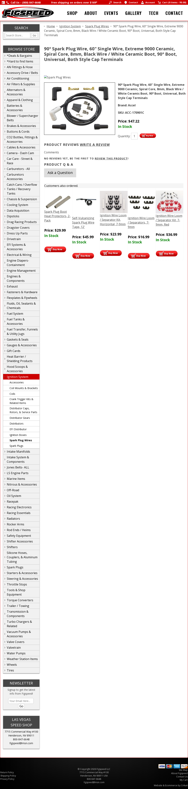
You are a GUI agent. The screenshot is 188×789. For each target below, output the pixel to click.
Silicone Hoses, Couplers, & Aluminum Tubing (22, 557)
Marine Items (16, 479)
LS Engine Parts (17, 473)
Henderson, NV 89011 (21, 735)
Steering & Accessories (22, 579)
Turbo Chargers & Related (19, 624)
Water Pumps (16, 653)
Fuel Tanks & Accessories (16, 321)
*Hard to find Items (20, 61)
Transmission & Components (17, 614)
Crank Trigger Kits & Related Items (21, 401)
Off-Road (13, 490)
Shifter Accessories (20, 541)
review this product (111, 158)
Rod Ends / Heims (19, 530)
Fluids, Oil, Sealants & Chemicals (21, 305)
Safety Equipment (19, 536)
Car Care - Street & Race (19, 161)
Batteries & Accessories (15, 108)
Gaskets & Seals (17, 339)
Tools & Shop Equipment (16, 592)
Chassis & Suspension (22, 199)
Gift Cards (13, 351)
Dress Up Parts (17, 233)
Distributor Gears (20, 418)
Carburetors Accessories (15, 176)
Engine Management (21, 271)
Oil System (14, 496)
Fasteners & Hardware (22, 292)
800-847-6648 (21, 739)
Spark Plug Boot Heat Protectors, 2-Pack (57, 216)
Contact (174, 13)
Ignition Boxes (18, 435)
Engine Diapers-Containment (18, 262)
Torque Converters (20, 600)
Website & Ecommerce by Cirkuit (171, 785)
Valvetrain (14, 648)
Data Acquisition (18, 211)
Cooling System (17, 205)
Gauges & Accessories (22, 345)
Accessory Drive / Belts (22, 73)
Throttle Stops (17, 584)
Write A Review (95, 144)
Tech (153, 13)
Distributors (17, 423)
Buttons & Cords (18, 132)
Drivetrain (14, 239)
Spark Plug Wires (21, 440)
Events (111, 13)
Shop (72, 13)
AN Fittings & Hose (20, 67)
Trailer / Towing (18, 606)
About (90, 13)
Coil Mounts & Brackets (24, 388)
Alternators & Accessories (16, 92)
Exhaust (12, 286)
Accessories (17, 382)
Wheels (12, 665)
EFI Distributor (18, 429)
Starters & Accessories (22, 573)
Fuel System (15, 314)
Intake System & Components (18, 459)
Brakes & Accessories (21, 126)
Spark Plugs (16, 445)
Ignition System (17, 377)
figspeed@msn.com (21, 743)
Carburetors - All (18, 169)
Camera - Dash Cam (20, 153)
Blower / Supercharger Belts (22, 118)
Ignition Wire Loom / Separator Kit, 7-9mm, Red (169, 220)
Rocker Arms (15, 524)
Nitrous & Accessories (22, 484)
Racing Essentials (18, 513)
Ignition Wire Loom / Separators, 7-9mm (141, 222)
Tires (10, 670)
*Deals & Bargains (19, 56)
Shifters (12, 547)
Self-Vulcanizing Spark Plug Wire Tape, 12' (83, 222)
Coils (12, 394)
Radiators (13, 519)
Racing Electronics (19, 507)
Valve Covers (15, 642)
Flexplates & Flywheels (22, 298)
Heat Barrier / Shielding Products (19, 359)
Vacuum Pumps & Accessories (19, 634)
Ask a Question (60, 172)
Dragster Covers (18, 228)
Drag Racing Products (22, 222)
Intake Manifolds (18, 452)
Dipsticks (13, 216)
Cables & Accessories (21, 147)
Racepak (12, 501)
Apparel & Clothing (20, 100)
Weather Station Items (22, 659)
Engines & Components (16, 278)
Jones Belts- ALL (18, 467)
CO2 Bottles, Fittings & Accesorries (22, 139)
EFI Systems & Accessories (16, 247)
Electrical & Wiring (19, 255)
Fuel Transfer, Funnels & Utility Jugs (22, 331)
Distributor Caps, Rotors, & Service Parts (23, 410)
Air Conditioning (18, 78)
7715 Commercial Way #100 (21, 731)
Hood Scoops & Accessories (17, 369)
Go (34, 35)
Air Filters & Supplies (21, 84)
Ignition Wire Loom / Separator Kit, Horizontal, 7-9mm (113, 219)
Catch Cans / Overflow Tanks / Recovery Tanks (22, 189)
